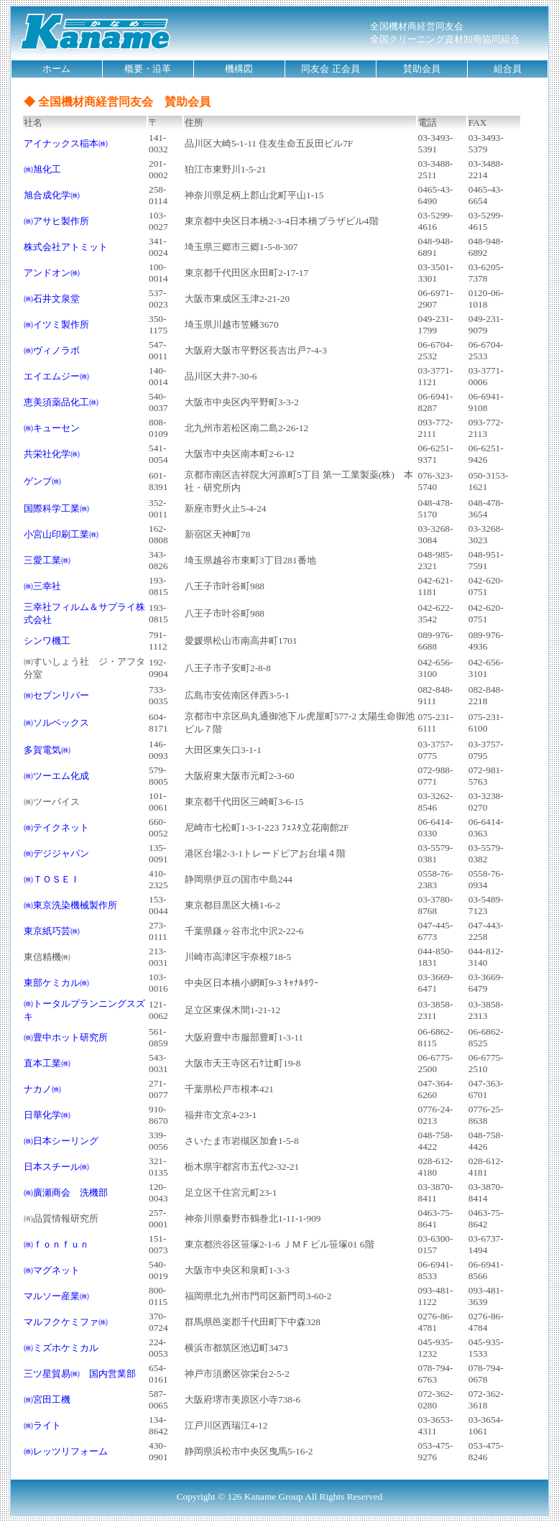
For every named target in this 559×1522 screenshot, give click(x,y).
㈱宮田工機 (47, 1399)
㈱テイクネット (56, 827)
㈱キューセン (52, 428)
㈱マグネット (52, 1270)
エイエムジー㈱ (56, 376)
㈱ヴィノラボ (52, 350)
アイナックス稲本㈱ (66, 143)
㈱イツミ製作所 (56, 324)
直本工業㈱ (47, 1063)
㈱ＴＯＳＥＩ (52, 879)
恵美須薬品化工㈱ (61, 402)
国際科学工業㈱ (56, 508)
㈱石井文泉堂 (52, 298)
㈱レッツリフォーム (66, 1451)
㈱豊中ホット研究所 (66, 1037)
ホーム (56, 68)
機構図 (239, 68)
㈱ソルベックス (56, 722)
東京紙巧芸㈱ (52, 931)
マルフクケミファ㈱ (66, 1321)
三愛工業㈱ (47, 560)
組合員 (508, 68)
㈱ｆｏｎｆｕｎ (56, 1244)
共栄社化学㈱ (52, 453)
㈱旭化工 (42, 169)
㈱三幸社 (42, 586)
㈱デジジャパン (56, 853)
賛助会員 (421, 68)
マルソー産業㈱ (56, 1296)
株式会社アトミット (66, 246)
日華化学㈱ (47, 1115)
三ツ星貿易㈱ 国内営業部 (80, 1373)
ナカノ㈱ (42, 1089)
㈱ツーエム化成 (56, 775)
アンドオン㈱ (52, 272)
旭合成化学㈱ (52, 195)
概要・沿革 (147, 68)
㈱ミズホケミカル (61, 1347)
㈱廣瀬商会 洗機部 (66, 1192)
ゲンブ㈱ (42, 481)
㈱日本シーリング (61, 1140)
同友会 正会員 (330, 68)
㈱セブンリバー (56, 695)
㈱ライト (42, 1425)
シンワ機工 (47, 640)
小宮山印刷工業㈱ (61, 534)
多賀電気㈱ (47, 749)
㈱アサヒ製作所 (56, 221)
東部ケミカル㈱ (56, 982)
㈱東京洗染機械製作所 (70, 905)
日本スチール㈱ (56, 1166)
